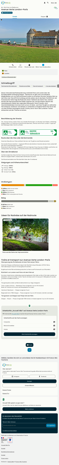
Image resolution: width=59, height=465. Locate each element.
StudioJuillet (11, 461)
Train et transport (38, 86)
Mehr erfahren (29, 409)
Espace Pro (6, 393)
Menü (52, 3)
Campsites (7, 322)
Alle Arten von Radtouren (11, 7)
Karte (30, 345)
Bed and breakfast (9, 325)
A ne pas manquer (51, 86)
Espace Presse (7, 390)
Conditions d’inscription (10, 430)
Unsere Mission (29, 385)
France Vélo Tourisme (21, 461)
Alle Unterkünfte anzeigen (29, 334)
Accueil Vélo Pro (5, 445)
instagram (16, 376)
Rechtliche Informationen (7, 451)
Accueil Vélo (15, 314)
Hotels (6, 329)
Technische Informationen (9, 86)
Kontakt (29, 381)
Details (15, 16)
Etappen (44, 16)
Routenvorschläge (24, 86)
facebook (43, 376)
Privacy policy (4, 458)
